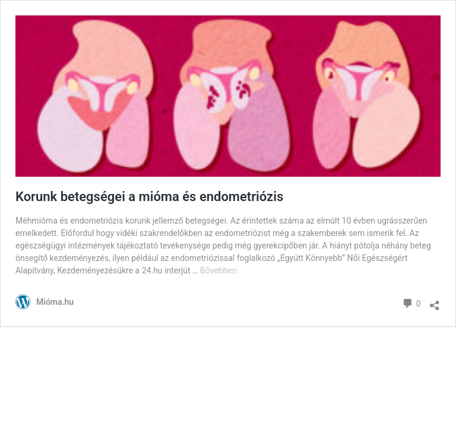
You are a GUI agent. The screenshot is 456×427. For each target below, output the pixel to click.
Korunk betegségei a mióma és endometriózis (149, 196)
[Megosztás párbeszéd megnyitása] (435, 302)
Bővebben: (219, 270)
